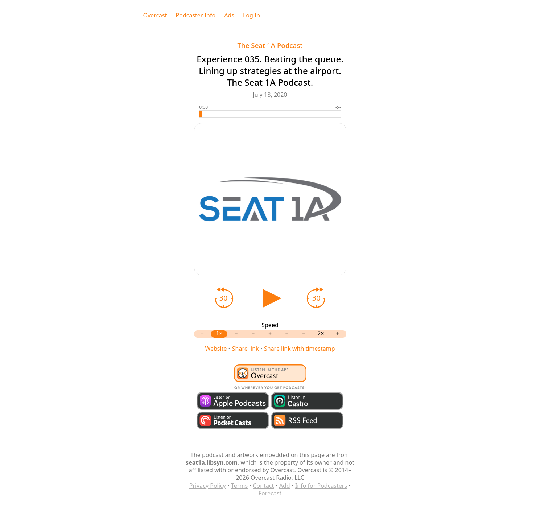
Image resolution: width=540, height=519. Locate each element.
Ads (229, 15)
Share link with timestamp (299, 349)
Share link (245, 349)
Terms (239, 486)
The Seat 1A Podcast (270, 45)
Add (284, 486)
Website (216, 349)
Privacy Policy (207, 486)
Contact (263, 486)
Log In (251, 15)
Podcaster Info (196, 15)
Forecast (270, 493)
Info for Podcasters (321, 486)
